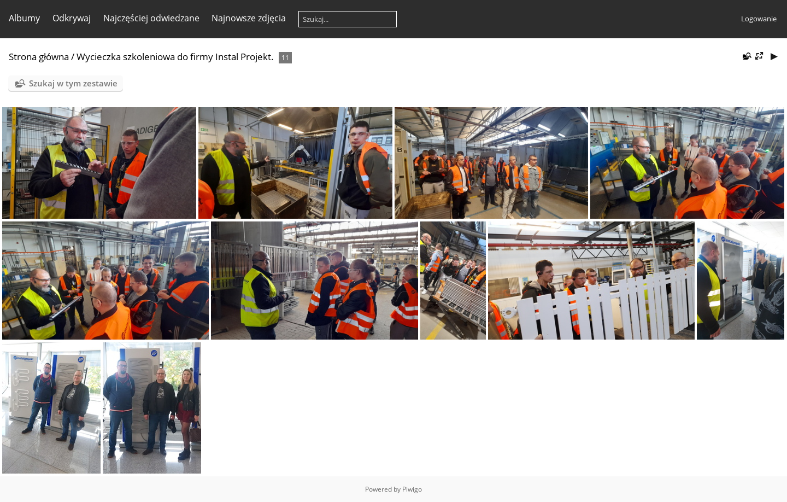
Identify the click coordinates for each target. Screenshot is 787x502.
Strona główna (39, 56)
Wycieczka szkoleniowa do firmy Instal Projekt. (175, 56)
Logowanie (759, 19)
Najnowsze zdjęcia (249, 18)
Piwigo (412, 489)
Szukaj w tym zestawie (73, 83)
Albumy (24, 18)
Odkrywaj (71, 18)
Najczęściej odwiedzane (151, 18)
